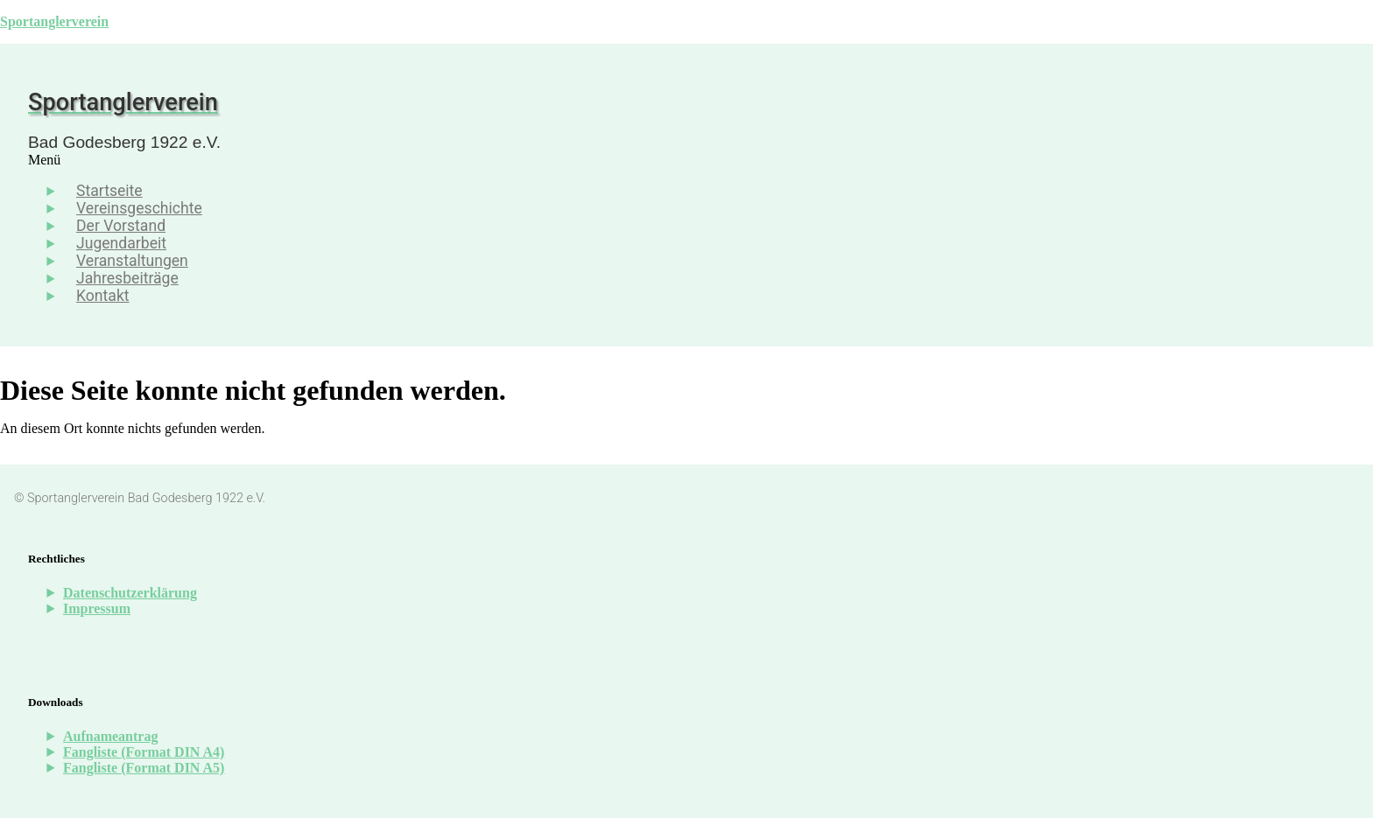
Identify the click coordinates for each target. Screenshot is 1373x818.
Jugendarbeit (121, 243)
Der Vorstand (120, 225)
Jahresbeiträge (127, 278)
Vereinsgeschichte (139, 208)
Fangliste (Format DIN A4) (143, 752)
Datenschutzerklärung (130, 592)
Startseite (109, 190)
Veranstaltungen (132, 260)
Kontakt (103, 295)
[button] (522, 160)
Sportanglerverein (54, 21)
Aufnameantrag (110, 736)
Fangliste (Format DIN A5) (143, 767)
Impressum (96, 608)
